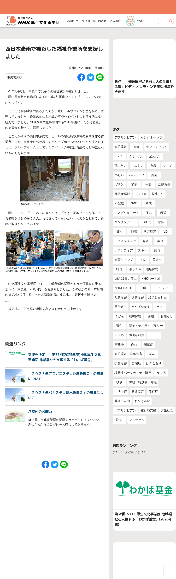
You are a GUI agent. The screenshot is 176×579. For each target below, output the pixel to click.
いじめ (168, 165)
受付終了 (120, 307)
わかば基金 (142, 401)
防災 (119, 420)
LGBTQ (146, 222)
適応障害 (152, 269)
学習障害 (150, 231)
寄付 (119, 325)
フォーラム (136, 420)
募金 (160, 241)
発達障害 (137, 391)
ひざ (119, 382)
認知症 (148, 344)
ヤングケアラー (125, 222)
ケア (159, 307)
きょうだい (136, 156)
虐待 (161, 222)
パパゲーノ (136, 175)
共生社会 (167, 410)
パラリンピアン (125, 410)
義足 (154, 175)
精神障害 (135, 316)
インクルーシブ (151, 137)
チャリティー (162, 288)
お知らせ (72, 21)
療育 (157, 250)
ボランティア (123, 250)
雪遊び (157, 260)
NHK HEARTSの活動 (94, 21)
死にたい (120, 165)
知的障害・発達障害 (128, 354)
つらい (119, 175)
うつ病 (161, 372)
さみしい (137, 165)
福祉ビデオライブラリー (146, 325)
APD (119, 184)
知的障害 (120, 147)
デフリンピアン (125, 137)
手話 (148, 184)
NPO (134, 203)
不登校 (119, 203)
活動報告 (164, 184)
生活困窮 (120, 391)
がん (152, 354)
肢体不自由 (122, 401)
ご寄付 (135, 21)
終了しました (157, 297)
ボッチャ (135, 269)
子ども (119, 316)
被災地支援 (14, 77)
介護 (146, 241)
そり (142, 260)
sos (136, 147)
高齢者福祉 (122, 194)
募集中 (119, 344)
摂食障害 (120, 363)
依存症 (153, 391)
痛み (149, 212)
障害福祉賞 (136, 335)
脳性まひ (157, 194)
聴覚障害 (137, 297)
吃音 (119, 269)
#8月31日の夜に (125, 278)
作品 (134, 344)
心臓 (143, 288)
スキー (142, 250)
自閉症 (136, 363)
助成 (148, 203)
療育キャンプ (123, 260)
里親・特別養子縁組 (143, 382)
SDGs (119, 335)
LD (166, 231)
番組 (151, 316)
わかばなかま (140, 307)
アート (154, 335)
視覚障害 (120, 297)
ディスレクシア (125, 241)
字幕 (134, 184)
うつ (119, 156)
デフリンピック (157, 147)
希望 (163, 212)
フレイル (140, 194)
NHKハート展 (150, 278)
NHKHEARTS (123, 288)
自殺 (153, 165)
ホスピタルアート (126, 212)
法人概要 (115, 21)
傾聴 (134, 231)
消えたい (155, 156)
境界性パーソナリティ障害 (132, 372)
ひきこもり (153, 363)
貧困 (119, 231)
